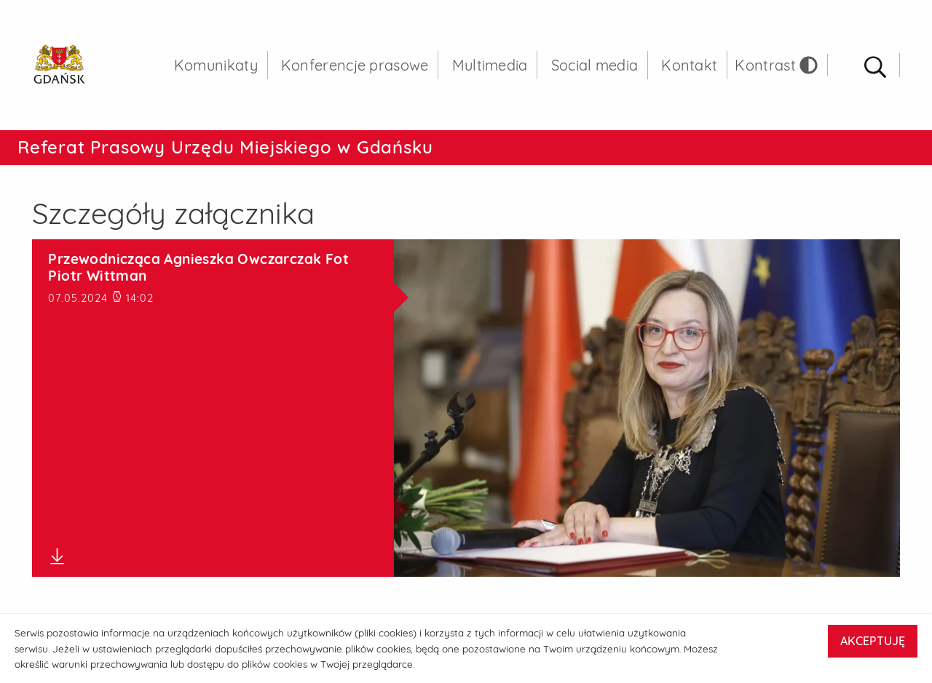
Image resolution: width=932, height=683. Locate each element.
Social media (595, 65)
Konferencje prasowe (355, 65)
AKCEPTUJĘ (872, 641)
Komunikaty (216, 65)
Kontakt (689, 65)
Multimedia (490, 65)
